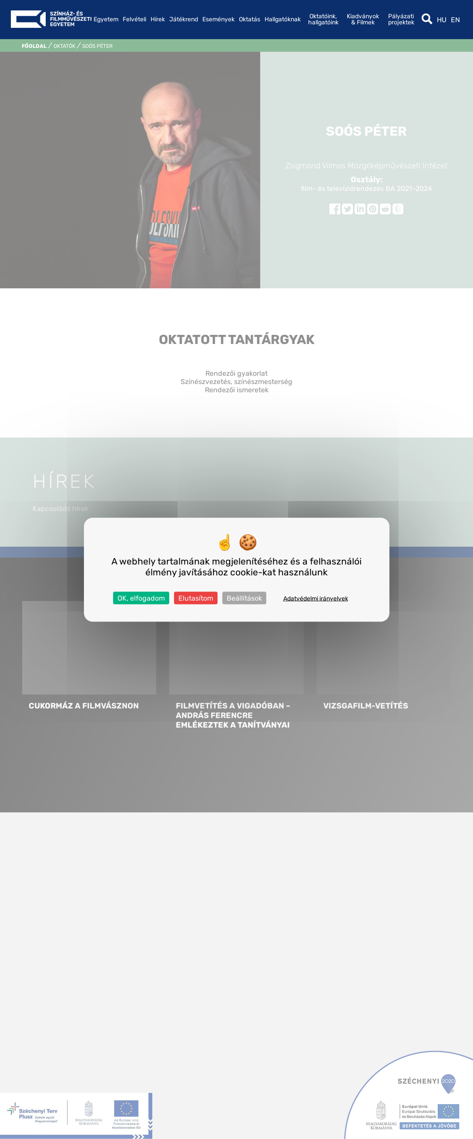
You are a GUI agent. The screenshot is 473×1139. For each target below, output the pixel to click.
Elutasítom (195, 598)
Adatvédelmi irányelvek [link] (315, 598)
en (455, 20)
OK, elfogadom (141, 598)
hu (441, 20)
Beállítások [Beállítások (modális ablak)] (244, 598)
